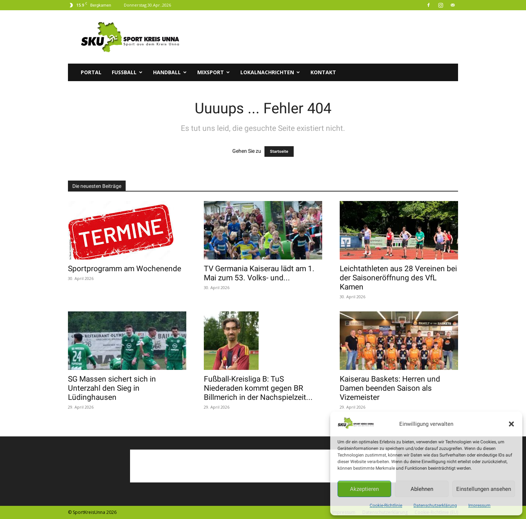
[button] (511, 424)
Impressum (479, 505)
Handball (170, 72)
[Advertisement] (325, 36)
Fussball (127, 72)
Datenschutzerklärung (435, 505)
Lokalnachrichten (270, 72)
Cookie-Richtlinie (386, 505)
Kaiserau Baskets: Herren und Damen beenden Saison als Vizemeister (390, 388)
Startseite (279, 151)
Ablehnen (422, 489)
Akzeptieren (364, 489)
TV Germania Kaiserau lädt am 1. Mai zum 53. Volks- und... (259, 273)
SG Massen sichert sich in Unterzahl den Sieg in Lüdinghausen (112, 388)
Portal (91, 72)
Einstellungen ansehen (483, 489)
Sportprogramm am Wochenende (124, 268)
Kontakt (323, 72)
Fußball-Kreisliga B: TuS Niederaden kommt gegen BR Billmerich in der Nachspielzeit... (258, 388)
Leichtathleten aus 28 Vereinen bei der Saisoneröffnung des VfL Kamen (398, 277)
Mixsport (213, 72)
